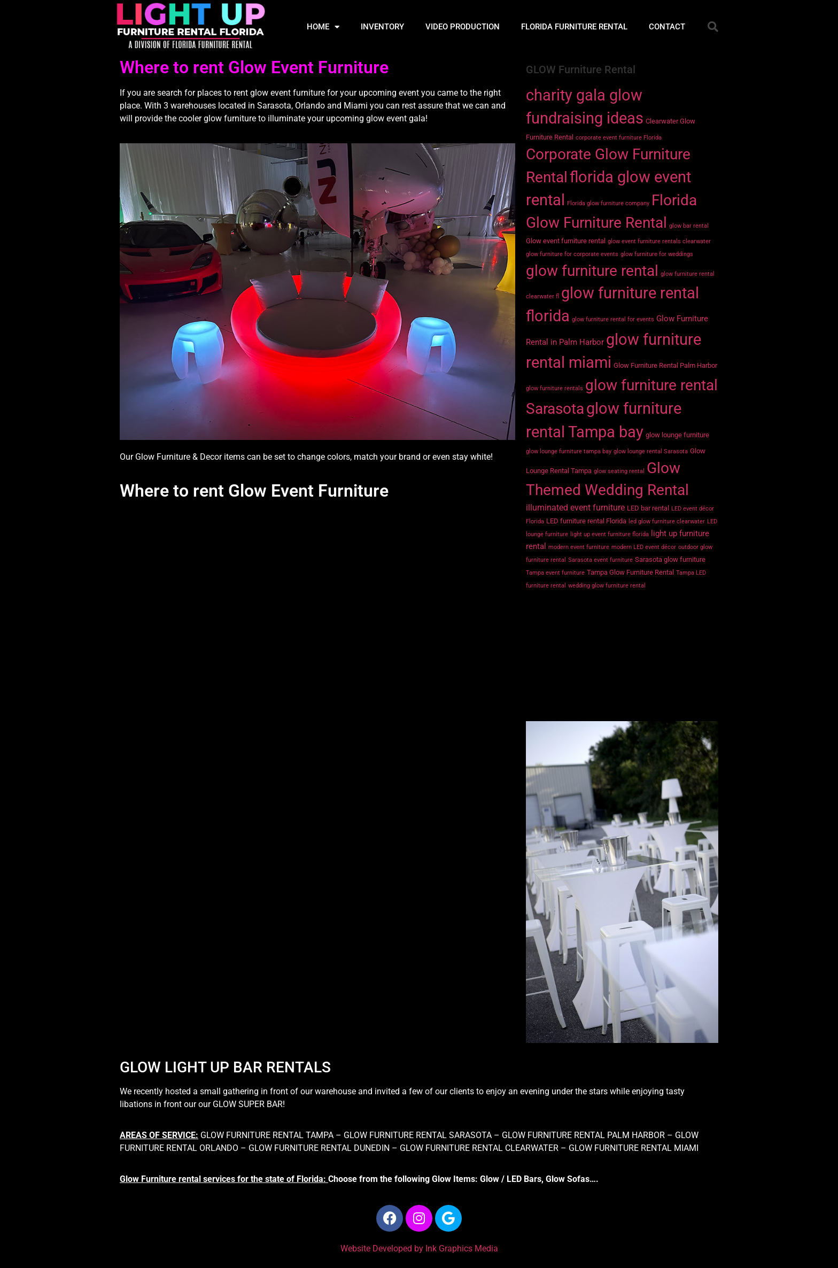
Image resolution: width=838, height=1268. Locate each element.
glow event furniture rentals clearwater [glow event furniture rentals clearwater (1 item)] (659, 241)
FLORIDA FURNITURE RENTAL (574, 27)
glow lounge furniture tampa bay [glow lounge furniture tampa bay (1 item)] (568, 451)
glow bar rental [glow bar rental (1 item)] (689, 225)
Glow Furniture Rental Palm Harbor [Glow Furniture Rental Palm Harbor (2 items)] (665, 365)
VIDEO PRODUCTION (462, 27)
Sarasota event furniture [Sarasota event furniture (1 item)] (600, 559)
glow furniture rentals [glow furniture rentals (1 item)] (554, 388)
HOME (323, 27)
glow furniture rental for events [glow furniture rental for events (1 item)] (613, 319)
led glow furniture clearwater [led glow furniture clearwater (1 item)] (667, 521)
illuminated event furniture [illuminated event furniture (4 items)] (575, 507)
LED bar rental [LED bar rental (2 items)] (648, 508)
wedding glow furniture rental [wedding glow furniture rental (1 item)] (607, 585)
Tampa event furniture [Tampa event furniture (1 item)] (555, 572)
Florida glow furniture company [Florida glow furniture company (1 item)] (608, 203)
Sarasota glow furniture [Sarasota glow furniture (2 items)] (670, 559)
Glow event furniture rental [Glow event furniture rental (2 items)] (566, 241)
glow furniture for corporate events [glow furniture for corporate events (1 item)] (572, 254)
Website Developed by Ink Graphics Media (419, 1248)
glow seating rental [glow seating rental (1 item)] (619, 471)
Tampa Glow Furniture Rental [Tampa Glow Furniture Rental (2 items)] (630, 572)
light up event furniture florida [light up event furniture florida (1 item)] (609, 534)
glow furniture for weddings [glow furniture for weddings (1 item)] (656, 254)
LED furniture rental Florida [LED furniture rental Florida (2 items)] (586, 521)
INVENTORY (382, 27)
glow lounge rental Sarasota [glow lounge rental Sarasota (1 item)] (651, 451)
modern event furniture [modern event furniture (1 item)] (578, 547)
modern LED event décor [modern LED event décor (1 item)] (643, 547)
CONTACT (667, 27)
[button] (713, 26)
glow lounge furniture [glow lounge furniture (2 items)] (677, 435)
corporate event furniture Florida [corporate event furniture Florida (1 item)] (619, 137)
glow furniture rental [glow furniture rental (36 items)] (592, 271)
